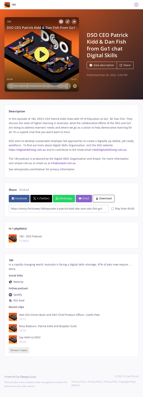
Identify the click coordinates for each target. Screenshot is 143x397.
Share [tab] (13, 190)
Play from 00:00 (122, 208)
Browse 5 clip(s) (19, 350)
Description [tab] (17, 111)
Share (125, 65)
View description (102, 65)
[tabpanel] (71, 144)
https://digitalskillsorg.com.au (27, 149)
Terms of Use (78, 381)
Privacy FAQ (110, 381)
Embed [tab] (24, 190)
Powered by (20, 376)
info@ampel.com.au (63, 163)
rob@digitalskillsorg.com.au (109, 149)
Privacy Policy (95, 381)
